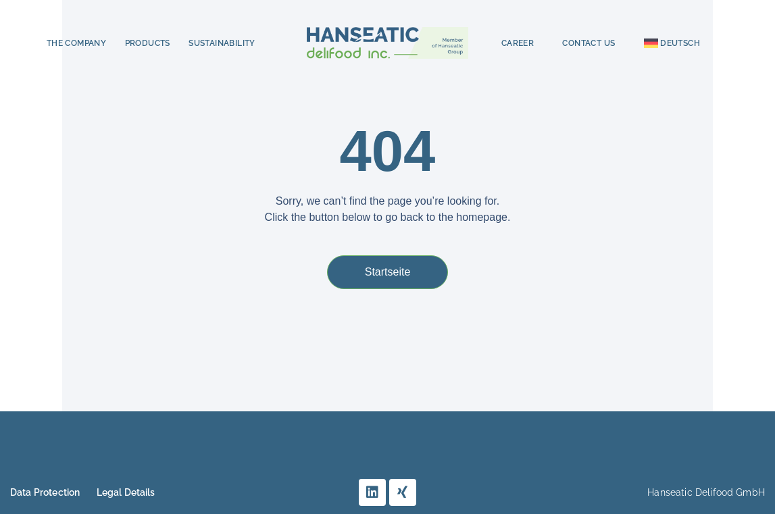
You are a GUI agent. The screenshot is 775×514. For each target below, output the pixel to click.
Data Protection (45, 492)
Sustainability (222, 43)
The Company (76, 43)
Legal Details (126, 492)
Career (517, 43)
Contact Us (588, 43)
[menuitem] (672, 43)
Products (147, 43)
